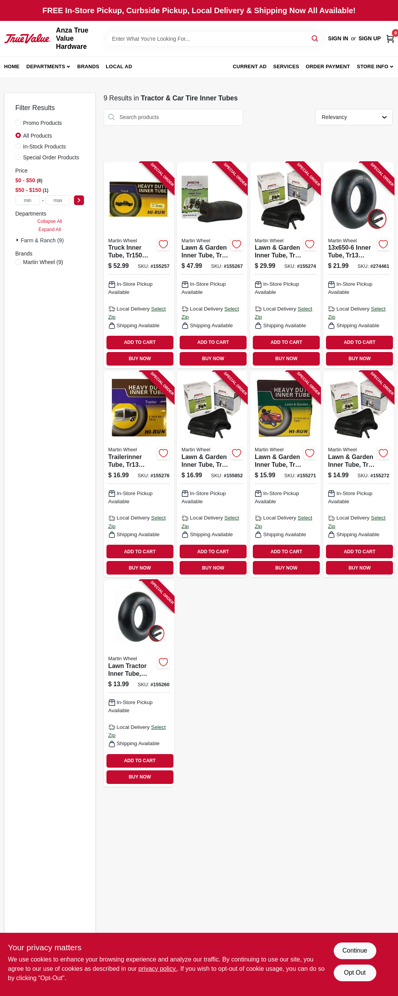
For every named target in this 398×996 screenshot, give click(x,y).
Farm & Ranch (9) (42, 240)
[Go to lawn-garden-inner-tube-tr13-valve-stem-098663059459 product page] (285, 265)
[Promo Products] (18, 122)
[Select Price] (79, 200)
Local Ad (119, 66)
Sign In (338, 38)
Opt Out (354, 972)
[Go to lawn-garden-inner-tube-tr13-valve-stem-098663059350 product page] (358, 474)
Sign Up (370, 38)
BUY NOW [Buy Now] (140, 358)
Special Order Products (51, 157)
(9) (43, 262)
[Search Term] (214, 39)
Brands (88, 66)
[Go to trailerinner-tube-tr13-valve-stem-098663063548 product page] (139, 474)
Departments (45, 66)
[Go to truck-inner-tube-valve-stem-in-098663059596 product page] (139, 265)
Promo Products (42, 123)
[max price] (58, 200)
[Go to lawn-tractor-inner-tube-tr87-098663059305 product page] (139, 683)
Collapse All (49, 221)
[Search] (315, 38)
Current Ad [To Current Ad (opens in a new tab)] (249, 66)
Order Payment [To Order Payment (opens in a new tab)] (327, 66)
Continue (354, 950)
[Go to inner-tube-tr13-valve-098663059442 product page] (358, 265)
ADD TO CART (140, 342)
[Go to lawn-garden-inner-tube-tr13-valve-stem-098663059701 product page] (212, 265)
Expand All (50, 229)
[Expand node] (18, 240)
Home (12, 66)
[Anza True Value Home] (27, 38)
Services (286, 66)
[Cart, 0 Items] (390, 39)
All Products (37, 136)
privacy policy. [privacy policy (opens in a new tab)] (158, 968)
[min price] (27, 200)
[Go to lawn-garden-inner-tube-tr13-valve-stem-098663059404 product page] (212, 474)
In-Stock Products (44, 146)
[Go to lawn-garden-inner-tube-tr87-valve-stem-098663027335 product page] (285, 474)
